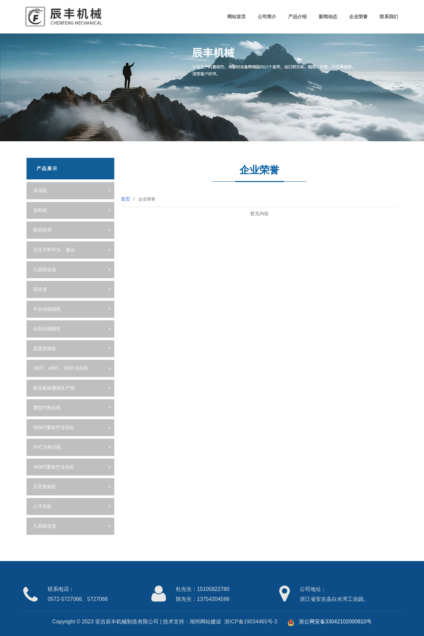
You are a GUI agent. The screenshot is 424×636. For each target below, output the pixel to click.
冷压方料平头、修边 (54, 249)
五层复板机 (44, 486)
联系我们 (389, 16)
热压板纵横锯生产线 (54, 388)
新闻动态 (328, 16)
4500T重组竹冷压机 (53, 467)
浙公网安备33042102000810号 (330, 621)
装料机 (40, 210)
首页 (125, 199)
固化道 (40, 289)
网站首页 (236, 16)
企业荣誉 (358, 16)
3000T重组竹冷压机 (53, 427)
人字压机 (42, 506)
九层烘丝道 (44, 526)
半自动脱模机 (47, 309)
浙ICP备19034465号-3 (250, 621)
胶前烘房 (42, 229)
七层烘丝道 (44, 269)
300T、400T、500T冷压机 (60, 368)
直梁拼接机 (44, 348)
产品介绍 (297, 16)
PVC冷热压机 (47, 447)
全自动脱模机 (47, 328)
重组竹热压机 (47, 407)
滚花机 (40, 190)
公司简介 (267, 16)
